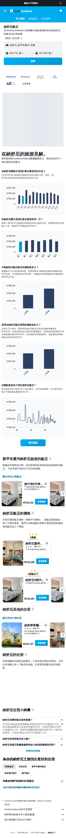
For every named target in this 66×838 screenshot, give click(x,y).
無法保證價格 (46, 801)
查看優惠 (41, 501)
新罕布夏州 (35, 833)
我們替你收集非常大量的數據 (34, 814)
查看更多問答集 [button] (33, 751)
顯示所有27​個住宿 (12, 618)
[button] (60, 3)
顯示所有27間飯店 (12, 476)
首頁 (12, 833)
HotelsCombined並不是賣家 (34, 809)
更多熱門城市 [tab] (10, 773)
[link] (33, 442)
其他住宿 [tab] (23, 766)
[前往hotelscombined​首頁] (21, 10)
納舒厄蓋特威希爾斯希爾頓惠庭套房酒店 (21, 787)
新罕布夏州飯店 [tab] (39, 766)
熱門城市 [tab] (26, 773)
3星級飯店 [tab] (9, 766)
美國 (19, 833)
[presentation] (50, 458)
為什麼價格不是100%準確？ (34, 819)
